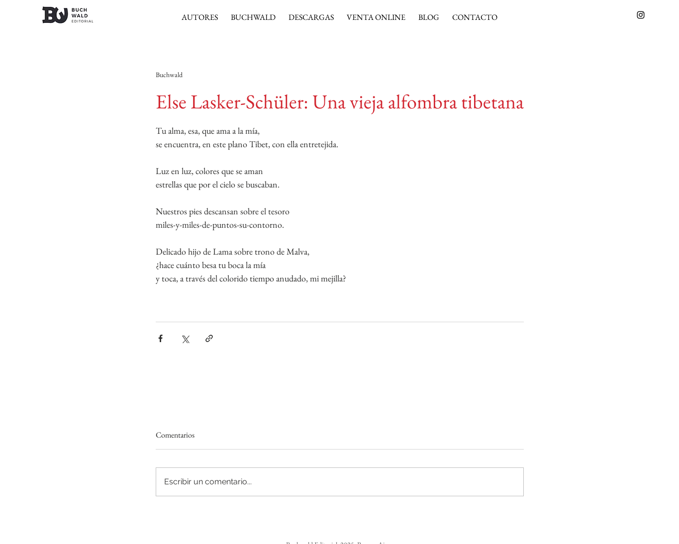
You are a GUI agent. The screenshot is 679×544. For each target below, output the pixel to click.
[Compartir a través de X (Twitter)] (185, 338)
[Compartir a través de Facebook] (160, 338)
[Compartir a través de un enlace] (209, 338)
